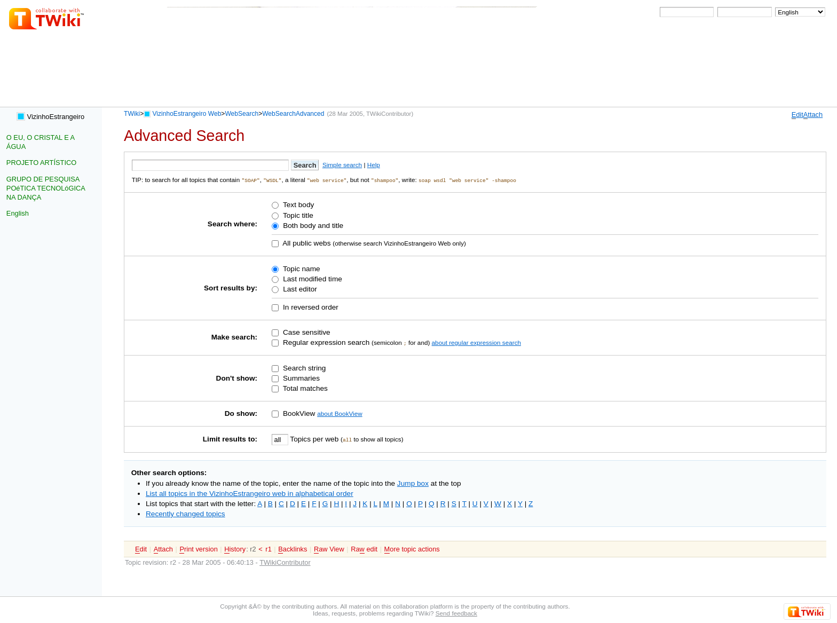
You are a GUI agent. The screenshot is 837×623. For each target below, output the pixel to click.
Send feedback (456, 612)
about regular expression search (476, 341)
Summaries (300, 378)
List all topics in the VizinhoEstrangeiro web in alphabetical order (249, 493)
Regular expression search (325, 342)
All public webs (305, 243)
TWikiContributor (388, 114)
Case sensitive (305, 332)
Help (373, 164)
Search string (303, 368)
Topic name (300, 268)
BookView (298, 413)
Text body (297, 205)
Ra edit (364, 549)
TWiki (132, 113)
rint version (198, 549)
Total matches (304, 388)
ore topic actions (412, 549)
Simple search (342, 164)
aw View (329, 549)
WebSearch (241, 113)
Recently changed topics (185, 513)
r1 (268, 549)
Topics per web (314, 439)
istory (235, 549)
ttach (813, 115)
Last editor (299, 289)
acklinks (292, 549)
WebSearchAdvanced (293, 113)
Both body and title (312, 225)
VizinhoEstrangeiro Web (187, 113)
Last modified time (311, 278)
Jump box (413, 483)
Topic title (297, 215)
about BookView (339, 412)
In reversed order (309, 307)
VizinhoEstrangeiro (50, 117)
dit (797, 115)
